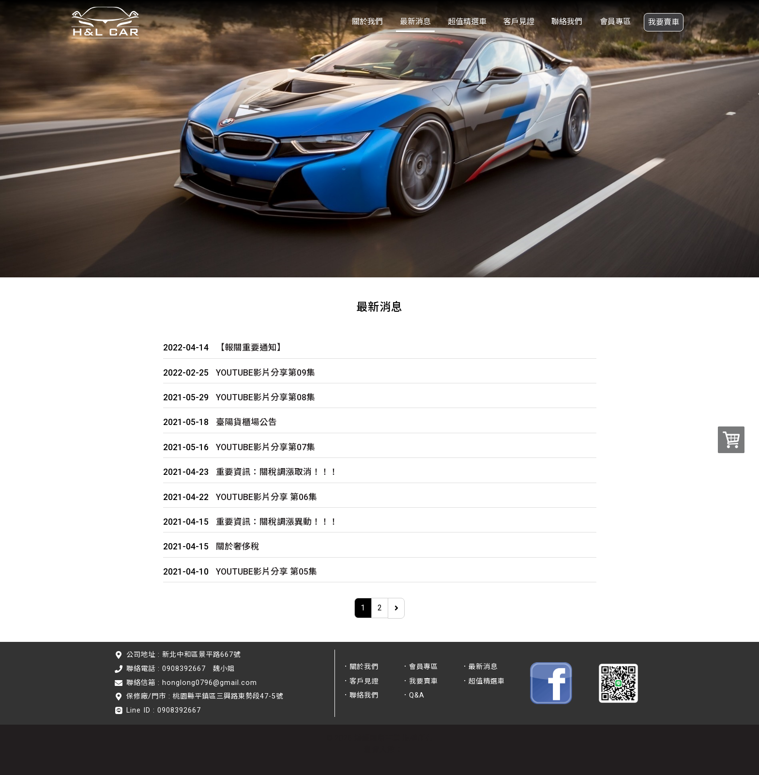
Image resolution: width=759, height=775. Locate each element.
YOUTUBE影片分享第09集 (265, 373)
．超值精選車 (483, 681)
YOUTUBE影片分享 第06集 (266, 497)
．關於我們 (360, 667)
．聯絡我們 (360, 695)
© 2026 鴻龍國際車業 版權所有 (379, 738)
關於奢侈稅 (237, 546)
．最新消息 (479, 667)
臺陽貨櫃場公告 (246, 422)
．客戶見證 (360, 681)
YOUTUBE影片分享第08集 (265, 397)
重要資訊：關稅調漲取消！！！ (277, 472)
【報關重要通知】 (251, 347)
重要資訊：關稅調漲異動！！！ (277, 522)
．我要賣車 (420, 681)
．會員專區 (420, 667)
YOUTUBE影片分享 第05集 (266, 572)
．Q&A (413, 695)
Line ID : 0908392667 (163, 710)
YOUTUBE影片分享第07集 (265, 447)
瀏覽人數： (383, 749)
